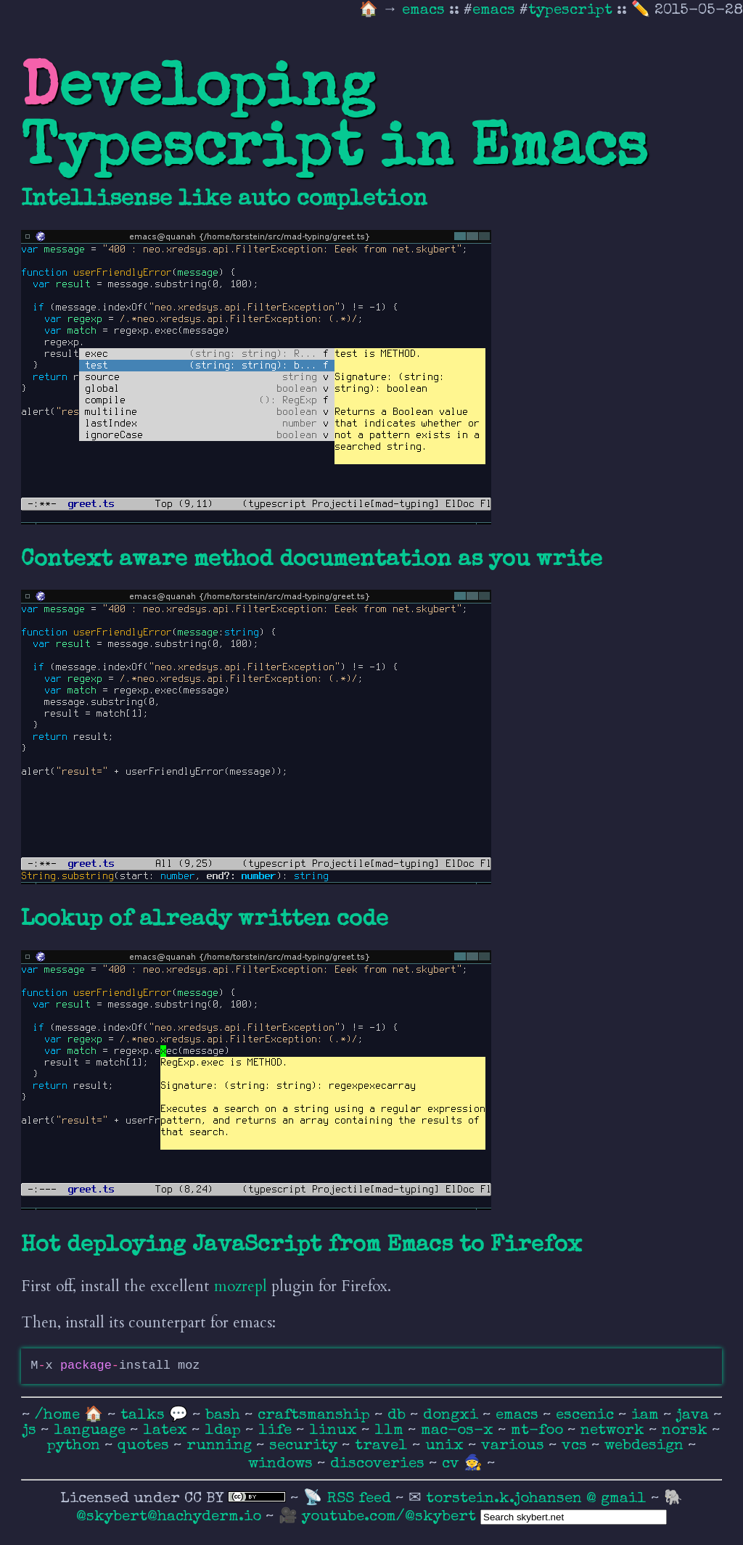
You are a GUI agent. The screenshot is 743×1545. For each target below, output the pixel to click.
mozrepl (240, 1286)
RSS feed (361, 1499)
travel (383, 1446)
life (277, 1430)
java (694, 1415)
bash (225, 1415)
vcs (576, 1446)
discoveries (379, 1464)
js (31, 1430)
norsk (687, 1430)
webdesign (646, 1446)
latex (167, 1430)
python (75, 1446)
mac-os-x (459, 1430)
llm (391, 1430)
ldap (225, 1430)
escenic (587, 1415)
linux (335, 1430)
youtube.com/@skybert (389, 1517)
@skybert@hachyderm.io (168, 1517)
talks (142, 1415)
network (614, 1430)
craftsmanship (316, 1415)
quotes (145, 1446)
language (92, 1430)
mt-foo (539, 1430)
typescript (570, 10)
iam (647, 1415)
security (305, 1446)
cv (453, 1464)
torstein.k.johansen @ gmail (538, 1499)
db (398, 1415)
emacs (425, 10)
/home (57, 1415)
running (221, 1446)
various (515, 1446)
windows (282, 1464)
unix (446, 1446)
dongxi (453, 1415)
